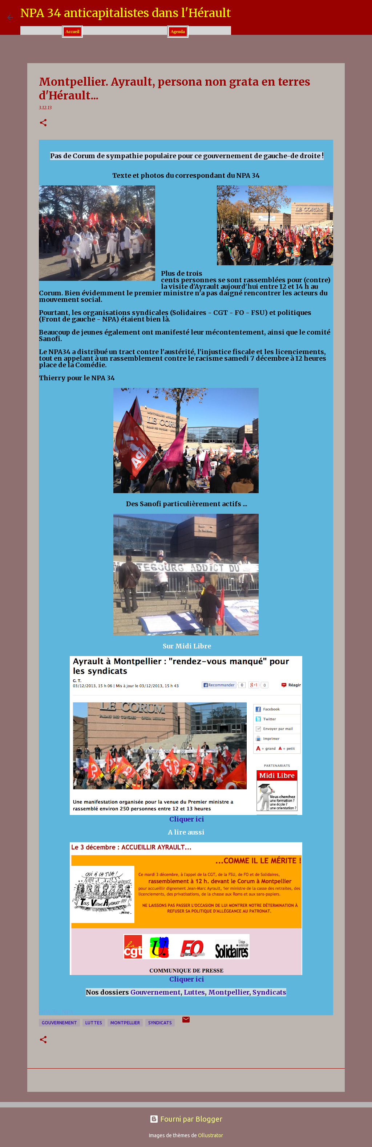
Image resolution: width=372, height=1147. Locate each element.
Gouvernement (155, 992)
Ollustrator (210, 1135)
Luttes (194, 992)
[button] (43, 123)
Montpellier (228, 992)
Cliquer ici (186, 819)
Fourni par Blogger (186, 1119)
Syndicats (269, 992)
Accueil (72, 31)
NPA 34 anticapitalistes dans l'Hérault (125, 13)
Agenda (178, 31)
